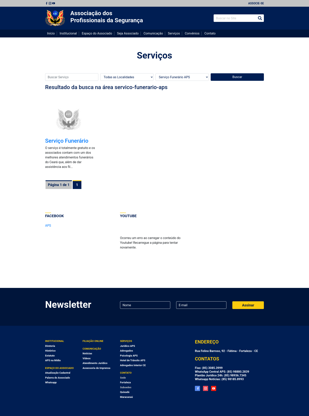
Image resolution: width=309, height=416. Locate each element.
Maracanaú (126, 397)
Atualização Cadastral (57, 372)
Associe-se (256, 3)
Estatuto (50, 355)
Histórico (50, 350)
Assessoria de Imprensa (96, 368)
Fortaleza (125, 382)
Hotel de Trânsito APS (132, 360)
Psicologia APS (129, 355)
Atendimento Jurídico (95, 363)
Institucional (68, 33)
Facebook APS (197, 388)
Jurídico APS (127, 345)
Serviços (174, 33)
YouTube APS (213, 388)
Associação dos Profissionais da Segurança (106, 17)
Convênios (192, 33)
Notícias (87, 353)
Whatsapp (51, 382)
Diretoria (50, 345)
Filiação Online (93, 341)
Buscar (260, 18)
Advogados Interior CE (133, 365)
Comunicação (153, 33)
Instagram (50, 3)
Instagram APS (205, 388)
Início (51, 33)
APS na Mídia (52, 360)
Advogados (126, 350)
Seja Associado (128, 33)
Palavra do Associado (57, 377)
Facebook (46, 3)
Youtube (53, 3)
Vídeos (86, 358)
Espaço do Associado (97, 33)
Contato (210, 33)
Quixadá (124, 392)
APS (48, 225)
